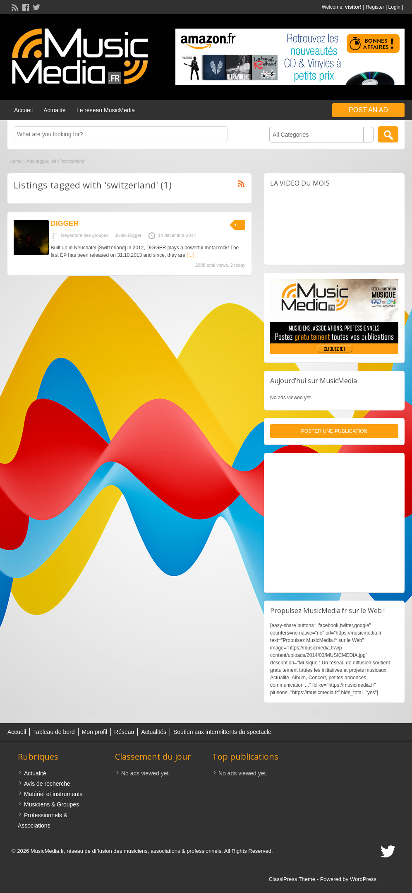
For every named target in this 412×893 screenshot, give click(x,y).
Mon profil (94, 732)
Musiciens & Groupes (51, 804)
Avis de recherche (47, 783)
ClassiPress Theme (292, 879)
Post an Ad (368, 109)
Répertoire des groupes (85, 235)
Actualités (153, 732)
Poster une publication (334, 431)
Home (16, 161)
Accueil (23, 110)
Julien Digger (128, 235)
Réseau (124, 732)
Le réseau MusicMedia (106, 110)
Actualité (54, 110)
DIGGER (65, 223)
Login (394, 7)
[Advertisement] (334, 522)
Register (375, 7)
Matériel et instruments (53, 794)
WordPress (363, 879)
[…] (190, 255)
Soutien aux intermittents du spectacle (222, 732)
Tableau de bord (53, 732)
